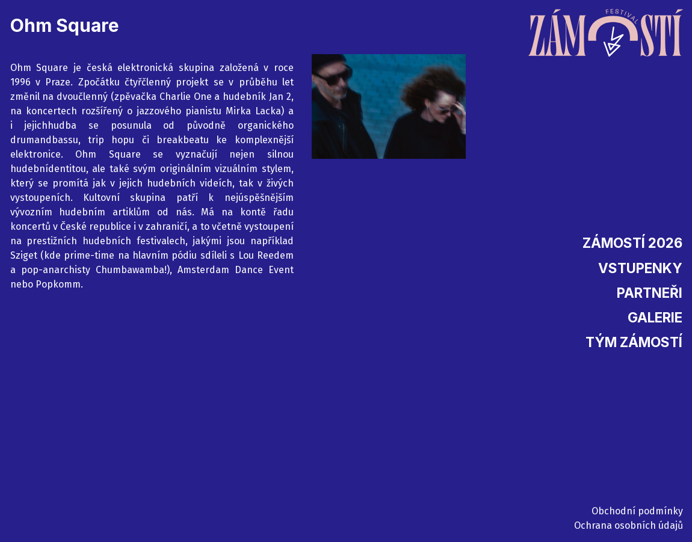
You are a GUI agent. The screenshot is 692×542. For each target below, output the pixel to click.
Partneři (649, 293)
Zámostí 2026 (632, 243)
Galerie (655, 317)
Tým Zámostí (633, 342)
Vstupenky (640, 268)
